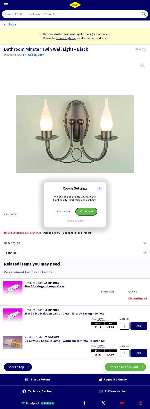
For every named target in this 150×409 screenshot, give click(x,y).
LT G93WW (51, 337)
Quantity (133, 291)
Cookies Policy (75, 221)
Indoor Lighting (66, 38)
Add (139, 326)
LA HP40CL (52, 283)
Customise (63, 211)
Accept (86, 211)
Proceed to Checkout (127, 367)
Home (12, 24)
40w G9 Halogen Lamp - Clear (44, 286)
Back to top (20, 367)
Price (11, 214)
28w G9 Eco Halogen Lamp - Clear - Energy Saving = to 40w (64, 313)
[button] (99, 189)
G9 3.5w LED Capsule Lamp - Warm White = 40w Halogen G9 (64, 341)
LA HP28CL (52, 310)
